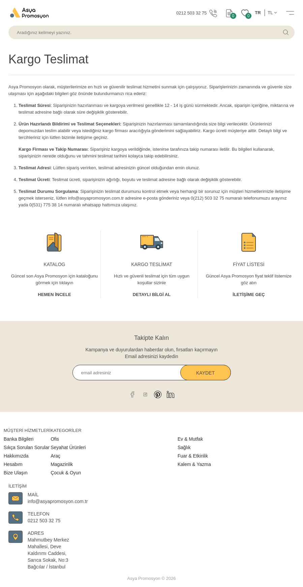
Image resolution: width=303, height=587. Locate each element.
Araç (55, 456)
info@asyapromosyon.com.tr (96, 198)
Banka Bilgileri (19, 439)
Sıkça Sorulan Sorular (27, 447)
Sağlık (184, 447)
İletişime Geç (249, 294)
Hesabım (13, 464)
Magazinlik (62, 464)
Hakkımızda (16, 456)
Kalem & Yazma (194, 464)
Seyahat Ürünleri (68, 447)
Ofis (55, 439)
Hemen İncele (54, 294)
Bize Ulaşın (16, 472)
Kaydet (205, 373)
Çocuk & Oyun (66, 472)
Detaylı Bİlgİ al (152, 294)
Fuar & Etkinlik (193, 456)
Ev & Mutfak (190, 439)
